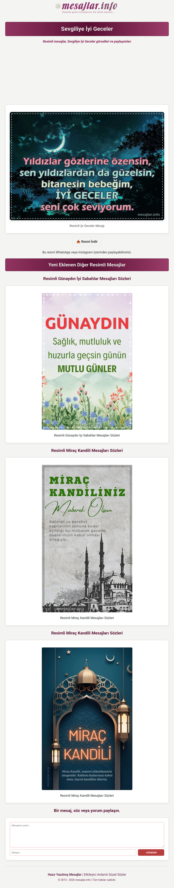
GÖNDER (151, 852)
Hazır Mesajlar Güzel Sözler (87, 8)
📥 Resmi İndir (86, 241)
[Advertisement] (87, 75)
